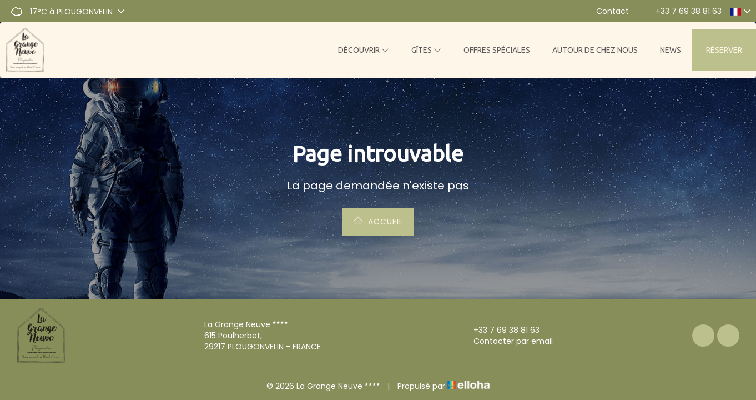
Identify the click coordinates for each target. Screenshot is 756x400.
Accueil (378, 221)
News (670, 50)
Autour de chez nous (595, 50)
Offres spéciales (496, 50)
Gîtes (426, 50)
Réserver (724, 50)
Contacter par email (507, 341)
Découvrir (363, 50)
